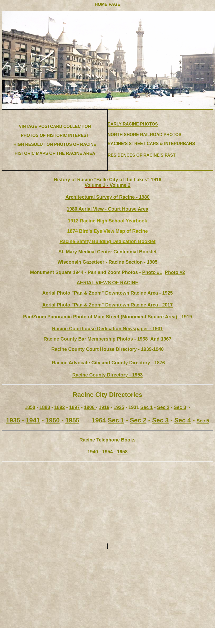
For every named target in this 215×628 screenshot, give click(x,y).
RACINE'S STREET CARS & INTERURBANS (151, 143)
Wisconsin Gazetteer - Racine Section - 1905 (108, 262)
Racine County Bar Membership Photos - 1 (92, 339)
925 (107, 293)
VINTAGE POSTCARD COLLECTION (55, 126)
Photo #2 (175, 272)
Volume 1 (95, 185)
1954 (107, 451)
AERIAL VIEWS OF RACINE (108, 282)
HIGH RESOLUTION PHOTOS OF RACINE (55, 144)
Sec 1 (146, 407)
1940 (92, 451)
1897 (74, 407)
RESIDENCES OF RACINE (133, 155)
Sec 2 (163, 407)
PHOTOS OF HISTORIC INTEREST (55, 135)
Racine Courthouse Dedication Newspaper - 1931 (107, 328)
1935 (13, 420)
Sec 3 (180, 407)
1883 (44, 407)
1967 (166, 339)
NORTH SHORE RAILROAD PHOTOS (144, 134)
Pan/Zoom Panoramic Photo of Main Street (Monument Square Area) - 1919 (107, 316)
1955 (72, 420)
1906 (90, 407)
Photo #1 (152, 272)
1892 (59, 407)
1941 (33, 420)
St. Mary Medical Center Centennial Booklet (107, 251)
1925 (119, 407)
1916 (104, 407)
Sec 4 (182, 420)
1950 (52, 420)
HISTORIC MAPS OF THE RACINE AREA (55, 153)
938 (144, 339)
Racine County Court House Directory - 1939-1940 (107, 349)
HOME (101, 4)
